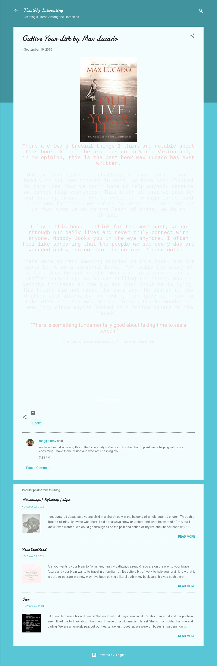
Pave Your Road (34, 549)
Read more (186, 536)
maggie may (47, 441)
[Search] (201, 11)
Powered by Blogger (109, 655)
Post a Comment (38, 468)
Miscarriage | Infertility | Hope (46, 500)
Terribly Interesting (43, 10)
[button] (192, 36)
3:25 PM (44, 457)
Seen (25, 599)
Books (36, 423)
